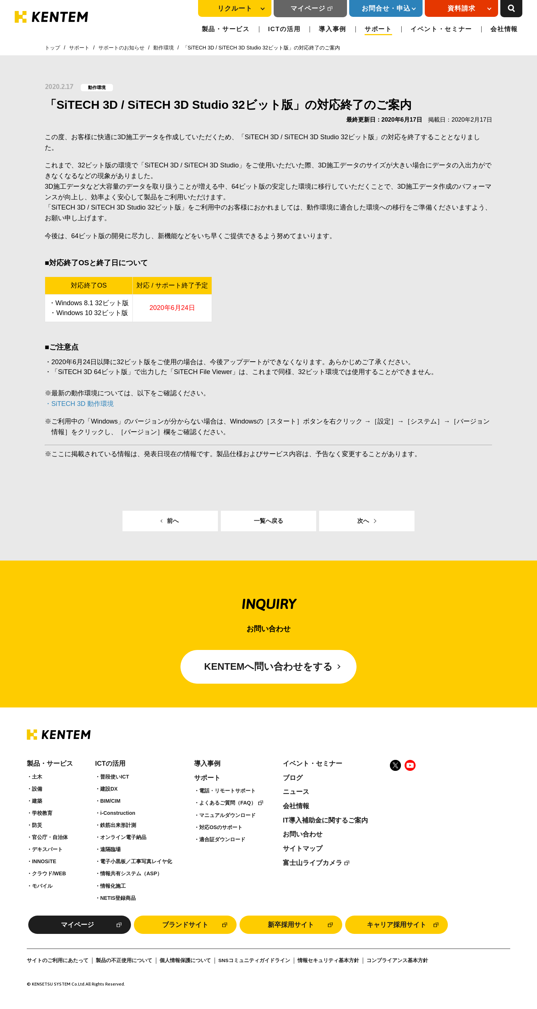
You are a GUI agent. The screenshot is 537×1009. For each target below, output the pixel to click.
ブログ (293, 777)
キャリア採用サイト (396, 924)
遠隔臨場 (110, 849)
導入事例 (332, 29)
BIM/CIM (110, 801)
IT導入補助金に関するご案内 (325, 820)
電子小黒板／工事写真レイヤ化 (136, 861)
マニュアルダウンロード (227, 815)
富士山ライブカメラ (312, 862)
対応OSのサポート (220, 827)
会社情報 (504, 29)
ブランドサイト (185, 924)
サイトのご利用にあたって (57, 960)
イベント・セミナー (441, 29)
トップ (52, 48)
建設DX (108, 789)
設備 (37, 789)
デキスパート (47, 849)
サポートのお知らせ (121, 48)
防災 (37, 825)
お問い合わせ (302, 834)
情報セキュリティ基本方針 (328, 960)
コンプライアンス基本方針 (397, 960)
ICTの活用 (284, 29)
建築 (37, 801)
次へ (363, 521)
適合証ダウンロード (222, 839)
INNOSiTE (44, 861)
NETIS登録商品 (118, 898)
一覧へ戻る (268, 521)
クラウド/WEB (49, 873)
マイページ (308, 8)
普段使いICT (114, 777)
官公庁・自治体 (50, 837)
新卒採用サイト (291, 924)
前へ (173, 521)
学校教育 (42, 813)
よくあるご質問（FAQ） (227, 803)
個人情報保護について (185, 960)
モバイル (42, 886)
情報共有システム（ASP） (131, 873)
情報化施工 (113, 886)
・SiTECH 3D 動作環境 (79, 403)
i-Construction (117, 813)
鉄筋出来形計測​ (118, 825)
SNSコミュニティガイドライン (254, 960)
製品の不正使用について (124, 960)
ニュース (296, 791)
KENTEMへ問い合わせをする (268, 666)
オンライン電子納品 (123, 837)
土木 (37, 777)
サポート (378, 29)
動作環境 (163, 48)
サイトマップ (302, 848)
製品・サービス (226, 29)
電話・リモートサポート (227, 791)
